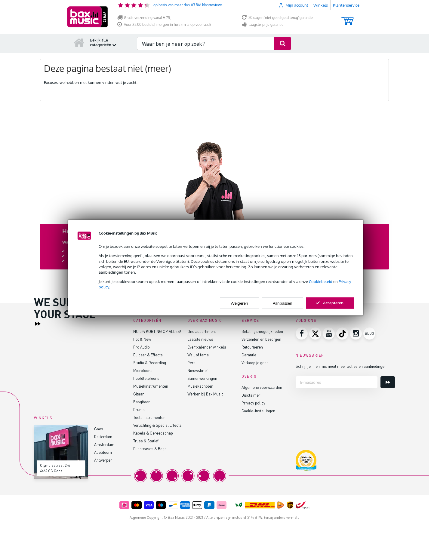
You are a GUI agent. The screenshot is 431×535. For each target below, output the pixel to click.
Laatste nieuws (200, 339)
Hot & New (142, 339)
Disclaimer (251, 395)
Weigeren (239, 302)
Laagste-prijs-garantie (263, 24)
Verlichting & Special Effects (157, 425)
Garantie (249, 354)
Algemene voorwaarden (262, 387)
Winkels (320, 5)
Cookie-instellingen (258, 410)
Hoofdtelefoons (146, 378)
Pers (191, 362)
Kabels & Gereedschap (153, 432)
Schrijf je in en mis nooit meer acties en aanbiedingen (341, 366)
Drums (139, 409)
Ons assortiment (201, 331)
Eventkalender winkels (206, 346)
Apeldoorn (103, 452)
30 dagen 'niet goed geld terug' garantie (277, 17)
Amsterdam (104, 444)
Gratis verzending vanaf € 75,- (144, 17)
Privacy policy (253, 402)
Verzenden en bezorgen (261, 339)
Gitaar (138, 393)
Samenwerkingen (202, 378)
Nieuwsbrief (197, 370)
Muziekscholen (200, 386)
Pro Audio (141, 346)
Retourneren (252, 346)
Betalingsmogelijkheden (262, 331)
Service (250, 320)
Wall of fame (198, 354)
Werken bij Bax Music (205, 393)
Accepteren (330, 302)
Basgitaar (141, 401)
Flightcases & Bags (150, 448)
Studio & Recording (149, 362)
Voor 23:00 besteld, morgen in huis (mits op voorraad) (164, 24)
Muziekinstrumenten (150, 386)
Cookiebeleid (320, 281)
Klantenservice (346, 5)
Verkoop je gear (255, 362)
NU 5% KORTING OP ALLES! (157, 331)
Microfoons (142, 370)
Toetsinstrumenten (149, 417)
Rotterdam (103, 436)
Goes (98, 428)
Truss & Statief (146, 440)
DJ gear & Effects (148, 354)
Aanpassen (282, 302)
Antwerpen (103, 460)
